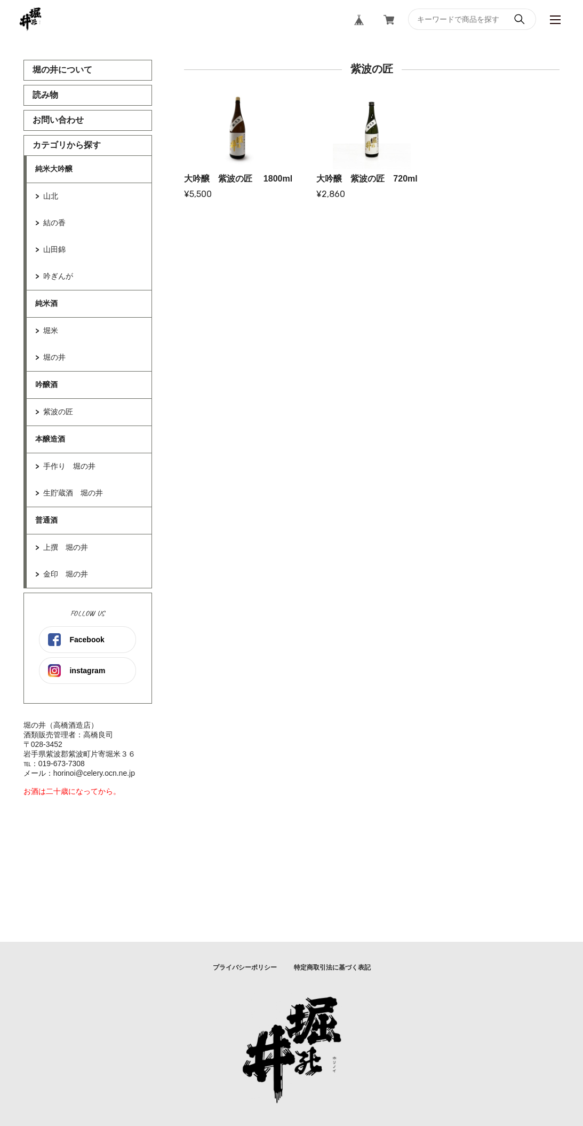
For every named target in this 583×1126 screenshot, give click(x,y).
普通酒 (46, 520)
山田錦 (54, 249)
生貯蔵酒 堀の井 (73, 493)
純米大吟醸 (54, 168)
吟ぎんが (58, 276)
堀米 (50, 330)
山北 (50, 196)
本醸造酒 (50, 439)
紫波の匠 (58, 411)
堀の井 (54, 357)
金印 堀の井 (65, 574)
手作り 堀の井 (69, 466)
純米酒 (46, 303)
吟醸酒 (46, 384)
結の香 (54, 222)
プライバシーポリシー (245, 967)
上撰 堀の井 (65, 547)
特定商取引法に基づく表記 (332, 967)
